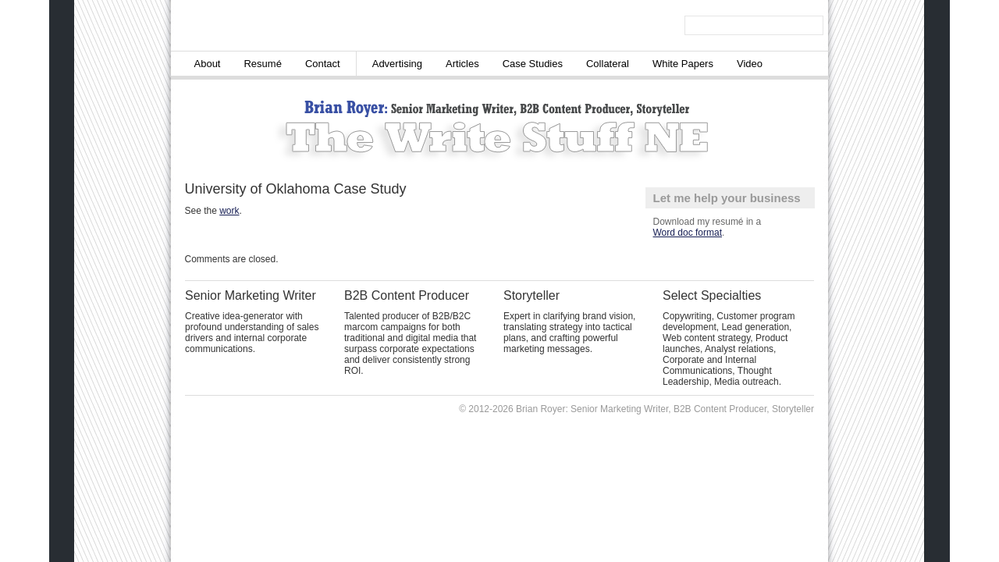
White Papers (682, 63)
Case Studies (533, 63)
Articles (462, 63)
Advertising (397, 63)
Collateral (607, 63)
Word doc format (687, 232)
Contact (322, 63)
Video (750, 63)
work (229, 210)
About (207, 63)
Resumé (262, 63)
